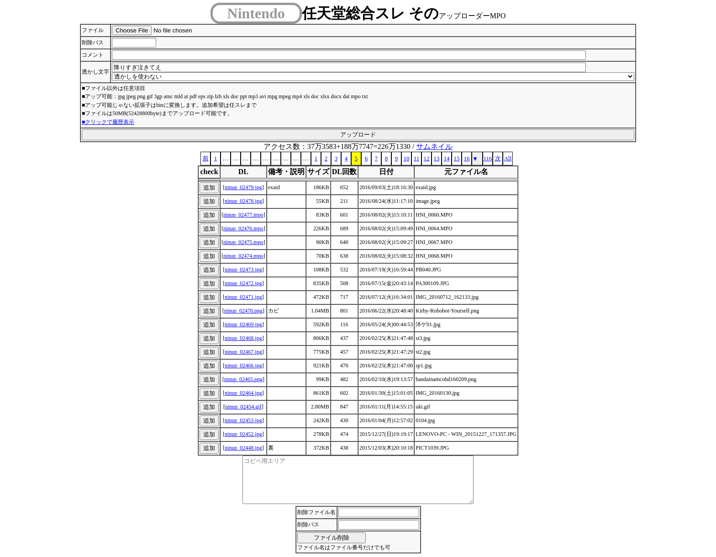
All (508, 158)
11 (417, 158)
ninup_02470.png (243, 311)
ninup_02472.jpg (243, 283)
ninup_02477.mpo (243, 215)
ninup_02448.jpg (243, 448)
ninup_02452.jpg (243, 434)
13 (437, 158)
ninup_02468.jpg (243, 338)
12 (427, 158)
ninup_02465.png (243, 379)
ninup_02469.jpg (243, 324)
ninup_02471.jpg (243, 297)
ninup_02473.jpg (243, 269)
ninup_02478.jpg (243, 201)
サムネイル (434, 146)
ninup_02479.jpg (243, 187)
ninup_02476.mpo (243, 228)
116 (487, 158)
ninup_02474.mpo (243, 256)
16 (467, 158)
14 (447, 158)
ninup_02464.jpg (243, 393)
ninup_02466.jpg (243, 365)
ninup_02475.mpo (243, 242)
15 (457, 158)
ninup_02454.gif (243, 406)
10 (407, 158)
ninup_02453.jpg (243, 420)
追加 (209, 187)
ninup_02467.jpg (243, 352)
